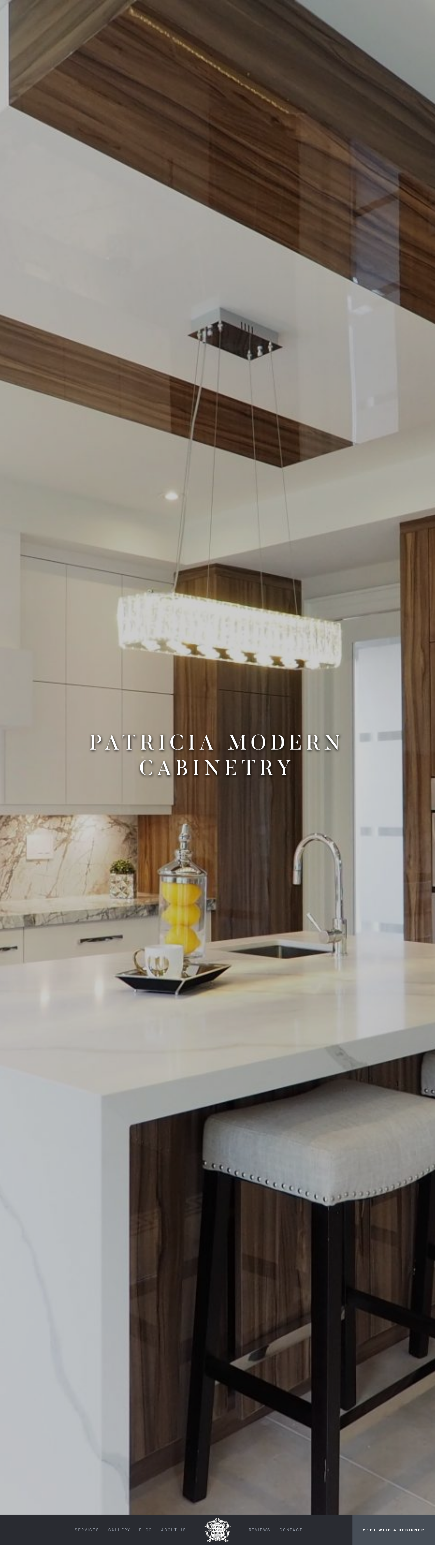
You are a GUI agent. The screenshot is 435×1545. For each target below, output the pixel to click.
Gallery (119, 1529)
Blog (145, 1529)
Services (87, 1529)
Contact (291, 1529)
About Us (173, 1529)
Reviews (260, 1529)
